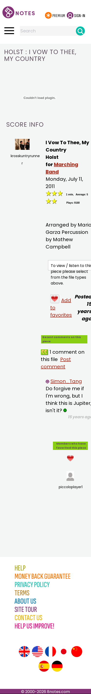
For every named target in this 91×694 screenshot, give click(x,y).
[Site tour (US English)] (37, 652)
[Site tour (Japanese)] (64, 652)
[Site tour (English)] (24, 652)
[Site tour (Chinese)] (77, 652)
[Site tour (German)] (57, 666)
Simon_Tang (66, 381)
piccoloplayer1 (71, 480)
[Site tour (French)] (50, 652)
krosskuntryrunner (23, 152)
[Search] (80, 31)
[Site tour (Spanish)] (44, 666)
